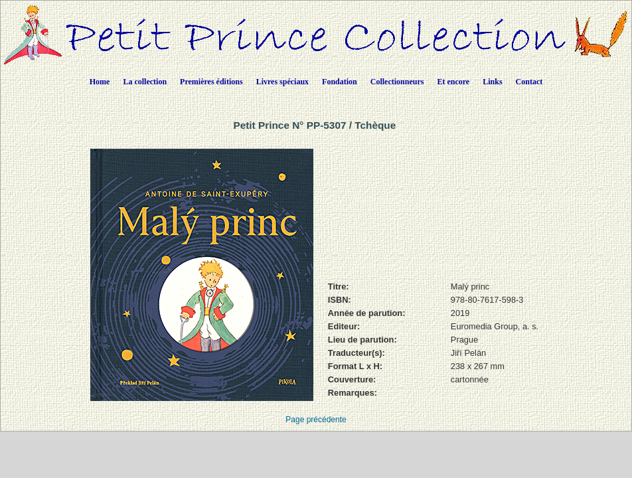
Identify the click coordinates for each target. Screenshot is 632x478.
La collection (145, 81)
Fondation (339, 81)
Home (100, 81)
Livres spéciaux (282, 81)
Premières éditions (211, 81)
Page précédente (315, 419)
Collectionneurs (397, 81)
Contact (529, 81)
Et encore (453, 81)
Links (492, 81)
